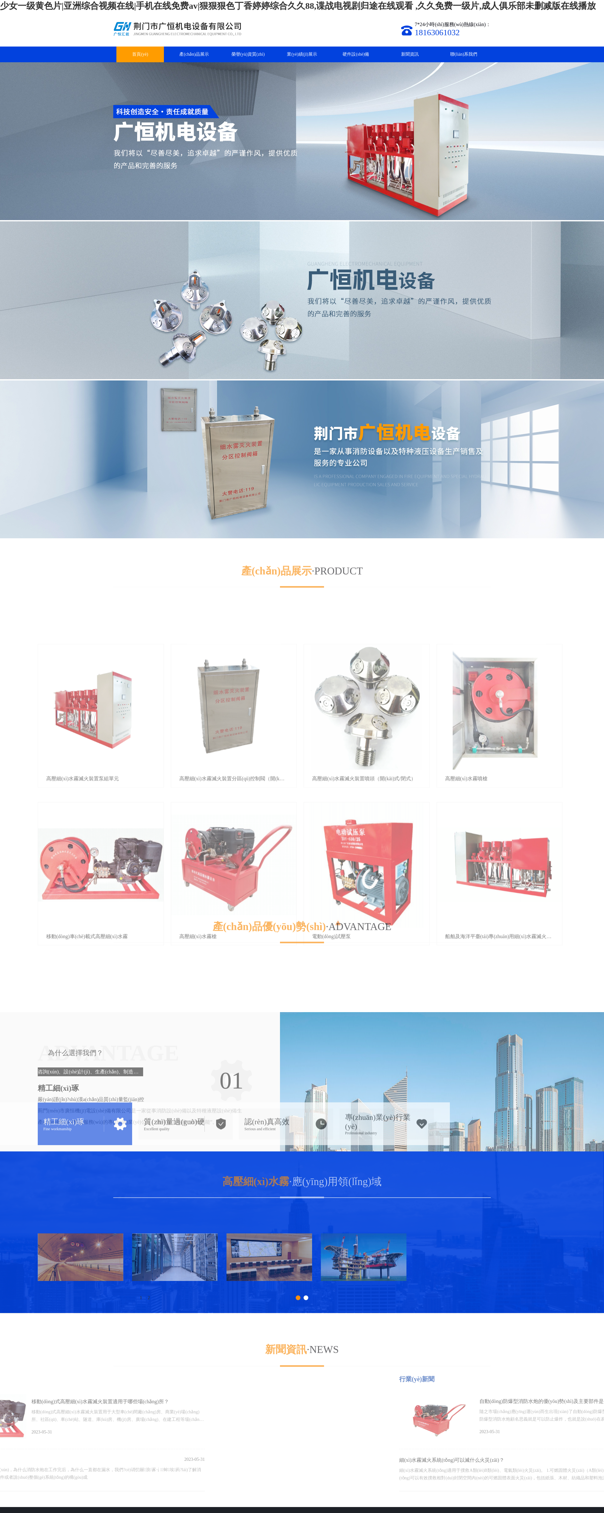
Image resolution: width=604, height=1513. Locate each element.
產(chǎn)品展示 (194, 54)
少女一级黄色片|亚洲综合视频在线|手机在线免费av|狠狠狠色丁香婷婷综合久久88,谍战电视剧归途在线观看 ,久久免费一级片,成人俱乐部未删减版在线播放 (298, 6)
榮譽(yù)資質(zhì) (248, 54)
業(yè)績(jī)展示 (302, 54)
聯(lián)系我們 (463, 54)
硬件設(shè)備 (356, 54)
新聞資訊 (410, 54)
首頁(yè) (140, 54)
